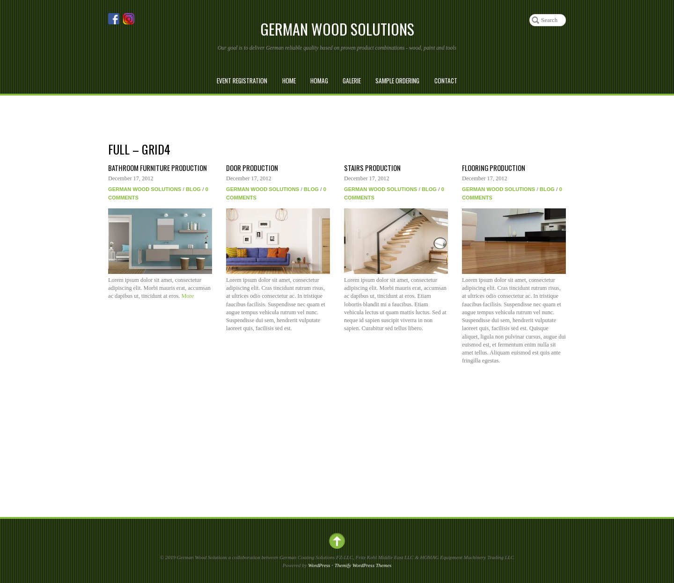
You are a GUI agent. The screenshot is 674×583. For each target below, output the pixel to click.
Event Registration (242, 80)
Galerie (352, 80)
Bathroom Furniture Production (157, 167)
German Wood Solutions (144, 189)
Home (289, 80)
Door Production (252, 167)
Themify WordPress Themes (363, 565)
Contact (445, 80)
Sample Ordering (397, 80)
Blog (193, 189)
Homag (319, 80)
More (187, 296)
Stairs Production (372, 167)
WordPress (319, 565)
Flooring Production (493, 167)
